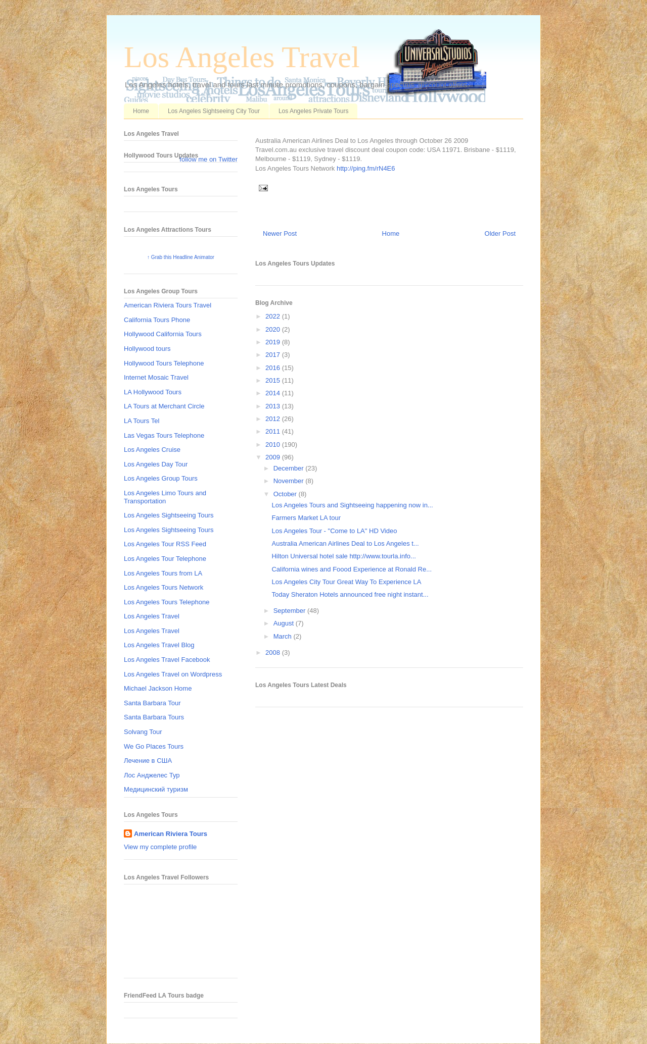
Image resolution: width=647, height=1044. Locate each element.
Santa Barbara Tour (152, 703)
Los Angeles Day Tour (156, 464)
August (284, 623)
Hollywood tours (147, 348)
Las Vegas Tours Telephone (164, 435)
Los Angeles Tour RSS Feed (165, 544)
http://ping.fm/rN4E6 (366, 168)
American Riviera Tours (170, 834)
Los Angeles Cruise (152, 449)
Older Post (500, 233)
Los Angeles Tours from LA (163, 573)
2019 (273, 342)
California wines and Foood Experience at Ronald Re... (351, 569)
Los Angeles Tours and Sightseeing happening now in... (352, 505)
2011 (273, 431)
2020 (273, 329)
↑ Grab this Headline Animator (180, 257)
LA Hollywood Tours (152, 392)
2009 (273, 457)
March (283, 636)
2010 (273, 444)
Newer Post (280, 233)
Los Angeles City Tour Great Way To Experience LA (346, 582)
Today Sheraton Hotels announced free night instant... (349, 594)
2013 (273, 406)
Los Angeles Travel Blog (159, 645)
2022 (273, 316)
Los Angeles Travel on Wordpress (173, 674)
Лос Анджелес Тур (152, 775)
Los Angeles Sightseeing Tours (169, 515)
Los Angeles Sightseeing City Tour (214, 111)
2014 (273, 393)
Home (141, 111)
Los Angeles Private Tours (314, 111)
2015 (273, 380)
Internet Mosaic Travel (156, 377)
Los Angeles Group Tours (161, 478)
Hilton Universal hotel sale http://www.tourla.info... (343, 556)
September (290, 610)
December (289, 468)
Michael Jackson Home (158, 688)
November (289, 481)
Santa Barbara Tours (154, 717)
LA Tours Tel (141, 421)
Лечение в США (148, 760)
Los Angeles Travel (242, 57)
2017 (273, 354)
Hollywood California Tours (163, 334)
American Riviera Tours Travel (167, 305)
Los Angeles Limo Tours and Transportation (165, 497)
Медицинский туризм (156, 789)
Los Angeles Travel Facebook (167, 659)
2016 (273, 368)
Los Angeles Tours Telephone (166, 602)
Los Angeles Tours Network (163, 587)
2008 (273, 652)
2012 (273, 419)
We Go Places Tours (153, 746)
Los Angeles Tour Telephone (165, 558)
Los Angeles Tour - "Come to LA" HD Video (334, 531)
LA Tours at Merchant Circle (164, 406)
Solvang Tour (143, 732)
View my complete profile (160, 847)
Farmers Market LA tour (306, 517)
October (286, 494)
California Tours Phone (157, 320)
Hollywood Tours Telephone (164, 363)
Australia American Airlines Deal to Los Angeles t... (345, 543)
